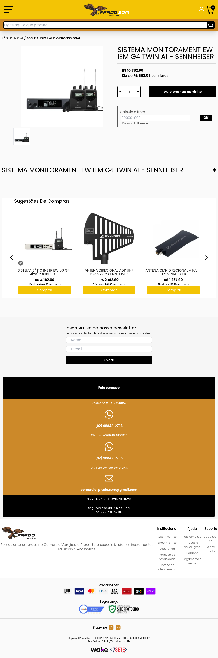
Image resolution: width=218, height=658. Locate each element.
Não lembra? (134, 123)
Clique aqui (142, 123)
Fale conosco (192, 537)
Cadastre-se (211, 539)
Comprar (44, 290)
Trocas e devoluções (192, 545)
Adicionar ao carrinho (183, 91)
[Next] (206, 257)
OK (206, 117)
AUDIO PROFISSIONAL (65, 38)
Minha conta (211, 549)
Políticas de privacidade (167, 557)
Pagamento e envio (192, 561)
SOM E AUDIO (36, 38)
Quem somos (167, 537)
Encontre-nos (167, 543)
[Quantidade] (129, 91)
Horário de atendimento (167, 567)
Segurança (167, 549)
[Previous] (11, 257)
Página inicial (12, 38)
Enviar (109, 360)
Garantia (192, 553)
